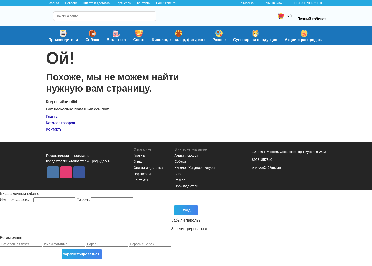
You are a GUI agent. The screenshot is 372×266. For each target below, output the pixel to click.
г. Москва (247, 3)
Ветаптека (116, 36)
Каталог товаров (60, 123)
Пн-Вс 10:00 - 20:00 (308, 3)
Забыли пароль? (186, 220)
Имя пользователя (38, 200)
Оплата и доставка (96, 3)
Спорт (138, 36)
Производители (63, 36)
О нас (138, 161)
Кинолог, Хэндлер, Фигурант (196, 168)
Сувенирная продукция (255, 36)
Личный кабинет (312, 15)
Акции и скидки (186, 155)
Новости (71, 3)
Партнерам (123, 3)
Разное (219, 36)
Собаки (92, 36)
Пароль (105, 200)
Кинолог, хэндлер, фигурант (178, 36)
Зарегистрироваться (189, 229)
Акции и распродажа (304, 36)
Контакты (143, 3)
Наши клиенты (166, 3)
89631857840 (274, 3)
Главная (53, 3)
